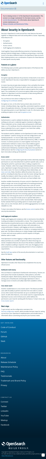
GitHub (4, 336)
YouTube (5, 415)
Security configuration (8, 311)
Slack (3, 341)
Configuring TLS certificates (9, 101)
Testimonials (6, 376)
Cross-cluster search (7, 301)
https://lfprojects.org (7, 455)
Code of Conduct (8, 327)
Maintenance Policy (9, 366)
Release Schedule (8, 362)
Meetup (4, 420)
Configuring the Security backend (25, 150)
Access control (30, 209)
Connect (4, 401)
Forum (4, 332)
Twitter (4, 406)
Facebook (5, 424)
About (3, 357)
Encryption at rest (25, 112)
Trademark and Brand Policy (13, 380)
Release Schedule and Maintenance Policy (15, 24)
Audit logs (9, 252)
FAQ (2, 371)
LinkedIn (4, 411)
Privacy (4, 385)
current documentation (10, 20)
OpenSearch (9, 3)
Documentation (8, 8)
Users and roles (6, 172)
